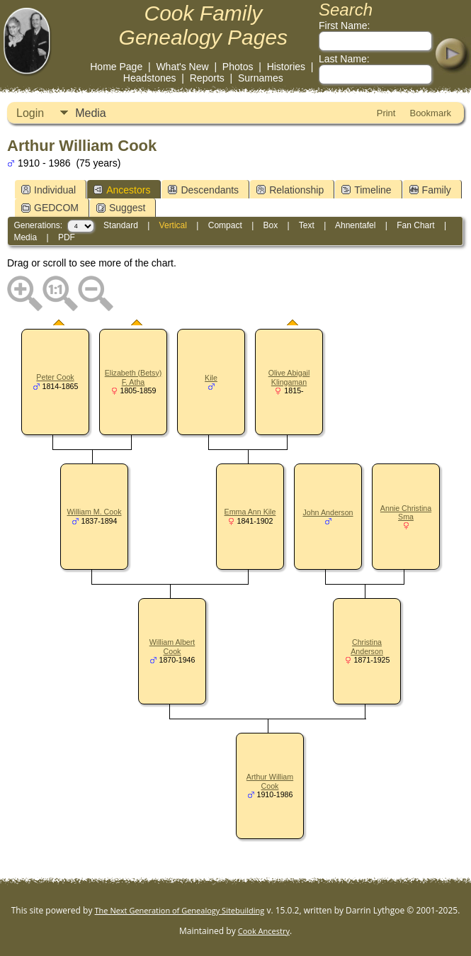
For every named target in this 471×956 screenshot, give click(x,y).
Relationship (290, 190)
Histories (286, 66)
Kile (211, 377)
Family (430, 190)
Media (90, 113)
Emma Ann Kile (250, 511)
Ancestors (121, 190)
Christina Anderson (367, 647)
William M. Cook (94, 511)
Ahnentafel (355, 225)
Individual (48, 190)
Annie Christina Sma (405, 513)
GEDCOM (50, 207)
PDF (66, 237)
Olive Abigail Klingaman (289, 377)
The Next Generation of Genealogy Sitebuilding (180, 910)
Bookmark (430, 113)
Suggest (120, 207)
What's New (182, 66)
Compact (225, 225)
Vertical (173, 225)
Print (386, 113)
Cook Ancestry (264, 931)
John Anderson (327, 512)
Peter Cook (55, 377)
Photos (238, 66)
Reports (207, 78)
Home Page (116, 66)
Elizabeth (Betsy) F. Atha (133, 377)
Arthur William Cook (269, 781)
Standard (120, 225)
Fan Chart (415, 225)
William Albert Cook (172, 647)
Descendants (203, 190)
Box (270, 225)
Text (306, 225)
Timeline (366, 190)
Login (30, 113)
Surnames (260, 78)
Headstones (149, 78)
